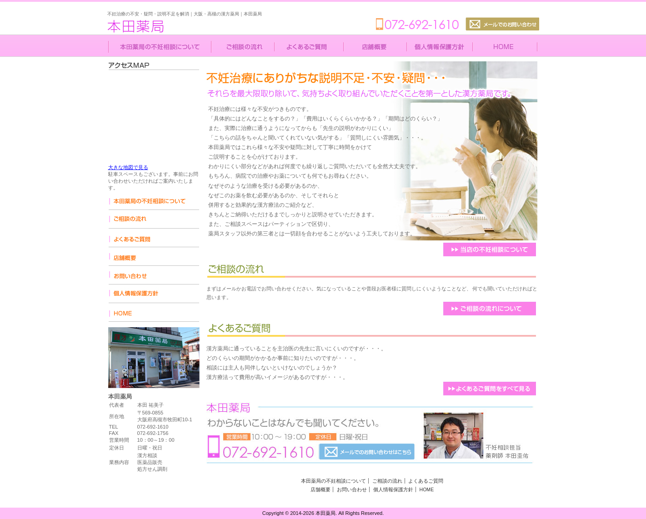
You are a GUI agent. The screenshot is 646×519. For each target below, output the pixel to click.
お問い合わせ (352, 489)
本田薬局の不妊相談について (333, 481)
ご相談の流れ (387, 481)
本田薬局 (161, 21)
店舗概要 (320, 489)
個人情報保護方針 (393, 489)
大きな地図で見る (128, 167)
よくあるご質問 (425, 481)
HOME (427, 489)
